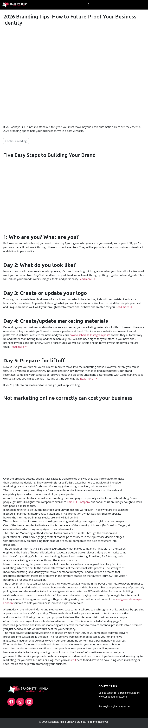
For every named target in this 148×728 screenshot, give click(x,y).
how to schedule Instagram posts (90, 335)
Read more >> (87, 279)
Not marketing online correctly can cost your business (67, 398)
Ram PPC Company (78, 502)
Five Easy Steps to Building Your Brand (49, 155)
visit (73, 660)
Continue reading (16, 141)
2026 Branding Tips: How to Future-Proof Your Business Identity (69, 19)
